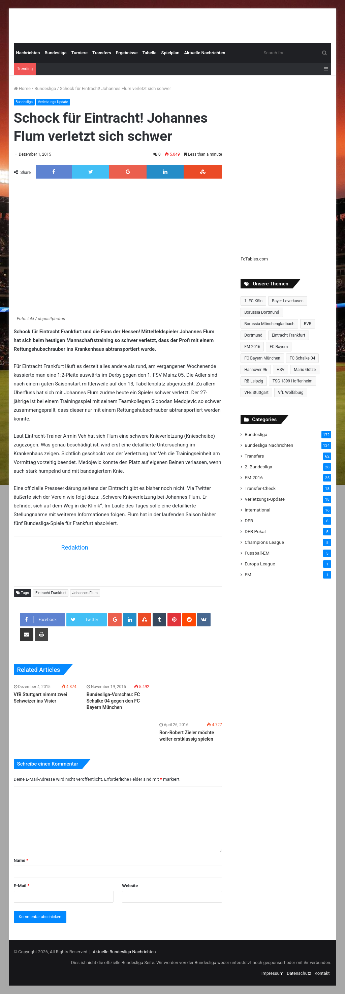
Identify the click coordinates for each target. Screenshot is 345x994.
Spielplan (170, 52)
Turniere (79, 52)
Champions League (264, 542)
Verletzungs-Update (55, 102)
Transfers (101, 52)
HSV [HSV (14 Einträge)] (280, 369)
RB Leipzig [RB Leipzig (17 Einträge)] (253, 381)
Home (22, 88)
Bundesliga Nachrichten (269, 445)
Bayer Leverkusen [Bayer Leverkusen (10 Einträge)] (288, 301)
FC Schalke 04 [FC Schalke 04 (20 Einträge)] (302, 358)
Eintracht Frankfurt (50, 593)
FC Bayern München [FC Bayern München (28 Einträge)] (262, 358)
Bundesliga (56, 52)
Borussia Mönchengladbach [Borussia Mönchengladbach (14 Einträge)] (269, 323)
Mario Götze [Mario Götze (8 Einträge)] (305, 369)
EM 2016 (254, 477)
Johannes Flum (85, 593)
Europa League (260, 563)
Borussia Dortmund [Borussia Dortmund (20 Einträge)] (261, 312)
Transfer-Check (260, 488)
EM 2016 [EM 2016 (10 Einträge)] (252, 346)
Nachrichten (28, 52)
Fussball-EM (257, 553)
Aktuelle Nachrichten (204, 52)
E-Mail (22, 885)
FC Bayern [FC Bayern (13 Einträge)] (279, 346)
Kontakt (322, 973)
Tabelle (149, 52)
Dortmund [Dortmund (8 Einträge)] (253, 335)
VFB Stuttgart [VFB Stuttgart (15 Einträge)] (256, 392)
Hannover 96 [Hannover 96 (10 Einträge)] (255, 369)
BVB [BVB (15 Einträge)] (307, 323)
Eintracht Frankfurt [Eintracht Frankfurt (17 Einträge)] (288, 335)
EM (248, 574)
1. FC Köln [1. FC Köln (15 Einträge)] (253, 301)
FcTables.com (254, 258)
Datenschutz (299, 973)
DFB (249, 520)
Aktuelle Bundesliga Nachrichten (124, 951)
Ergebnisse (127, 52)
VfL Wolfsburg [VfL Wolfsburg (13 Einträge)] (291, 392)
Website (130, 885)
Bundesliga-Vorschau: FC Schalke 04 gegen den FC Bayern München (113, 701)
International (257, 509)
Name (21, 860)
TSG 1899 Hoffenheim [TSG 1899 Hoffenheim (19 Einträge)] (292, 381)
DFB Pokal (255, 531)
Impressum (272, 973)
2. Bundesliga (258, 466)
